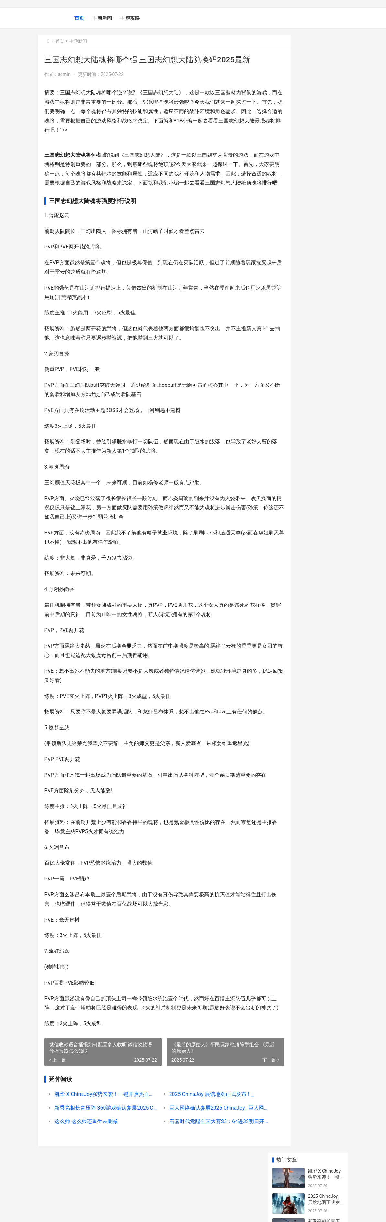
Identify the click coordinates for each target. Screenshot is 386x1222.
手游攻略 (130, 18)
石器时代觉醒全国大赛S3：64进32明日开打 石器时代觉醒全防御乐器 (199, 1158)
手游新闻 (102, 18)
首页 (79, 18)
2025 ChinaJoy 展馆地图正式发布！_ (196, 1131)
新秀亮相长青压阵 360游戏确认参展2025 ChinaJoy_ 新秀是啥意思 (99, 1145)
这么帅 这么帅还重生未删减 (86, 1158)
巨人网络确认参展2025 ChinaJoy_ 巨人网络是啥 (199, 1145)
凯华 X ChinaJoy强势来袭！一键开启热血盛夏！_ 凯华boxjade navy (99, 1131)
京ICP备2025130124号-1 (127, 1211)
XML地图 (157, 1211)
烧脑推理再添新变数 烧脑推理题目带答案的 (324, 308)
